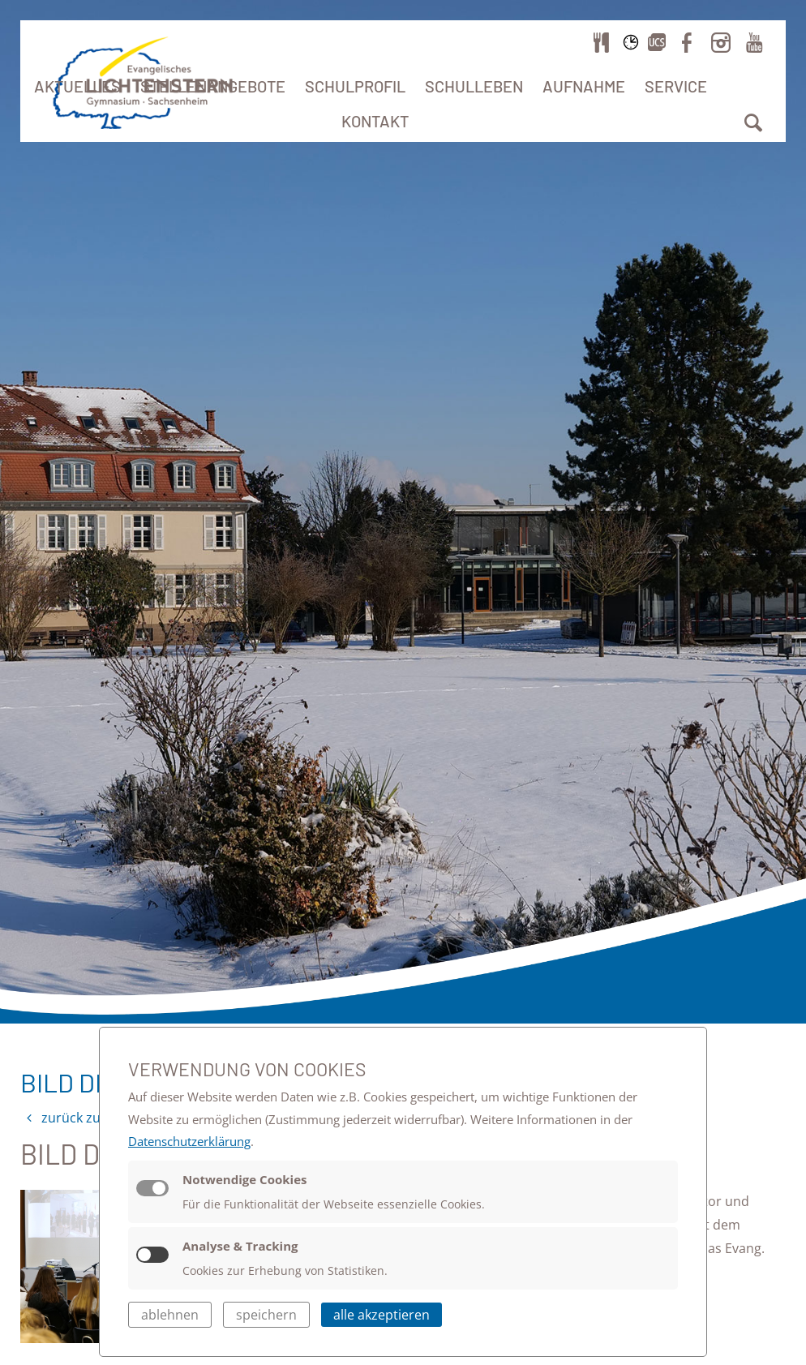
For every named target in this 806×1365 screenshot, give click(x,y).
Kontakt (375, 121)
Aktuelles (77, 86)
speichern (266, 1315)
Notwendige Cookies (244, 1179)
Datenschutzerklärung (189, 1141)
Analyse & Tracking (240, 1246)
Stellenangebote (212, 86)
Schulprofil (355, 86)
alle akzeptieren (381, 1315)
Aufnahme (583, 86)
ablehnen (170, 1315)
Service (676, 86)
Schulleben (474, 86)
